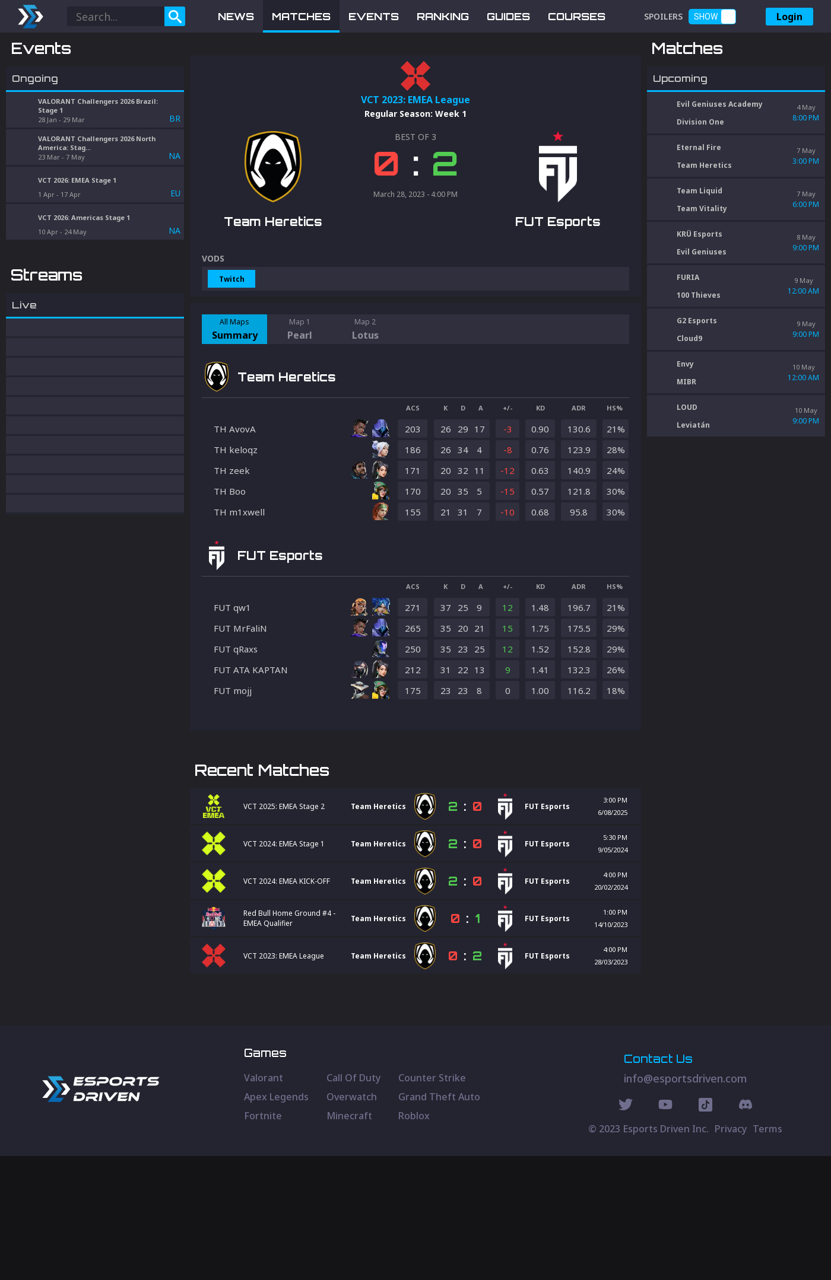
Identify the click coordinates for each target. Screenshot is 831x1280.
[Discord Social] (705, 1230)
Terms (767, 1252)
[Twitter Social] (626, 1230)
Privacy (731, 1252)
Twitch (232, 341)
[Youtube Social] (665, 1230)
